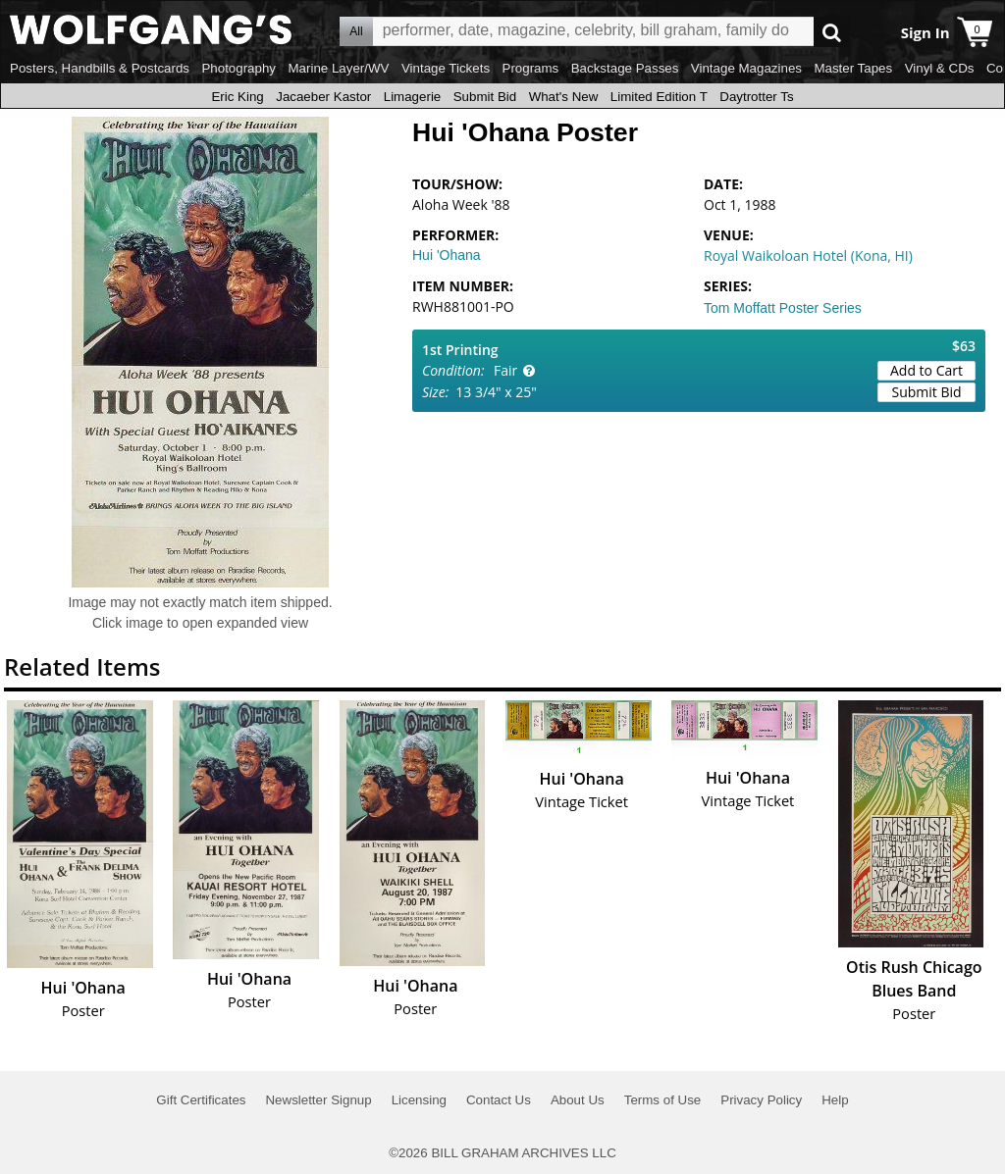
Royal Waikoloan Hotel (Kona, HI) (808, 255)
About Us (578, 1100)
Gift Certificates (200, 1100)
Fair (505, 370)
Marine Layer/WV (338, 68)
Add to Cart (926, 370)
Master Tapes (853, 68)
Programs (530, 68)
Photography (238, 68)
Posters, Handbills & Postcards (99, 68)
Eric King (237, 96)
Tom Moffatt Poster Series (783, 308)
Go (832, 32)
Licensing (419, 1100)
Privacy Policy (761, 1100)
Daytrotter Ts (756, 96)
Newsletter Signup (318, 1100)
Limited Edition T (659, 96)
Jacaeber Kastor (323, 96)
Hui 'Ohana (446, 255)
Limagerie (413, 96)
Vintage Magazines (746, 68)
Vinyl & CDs (940, 68)
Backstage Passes (625, 68)
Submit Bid (484, 96)
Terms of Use (663, 1100)
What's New (564, 96)
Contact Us (498, 1100)
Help (834, 1100)
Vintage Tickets (445, 68)
